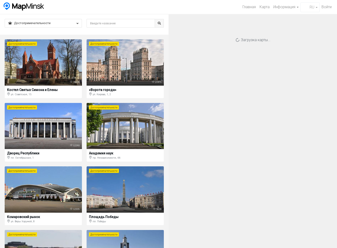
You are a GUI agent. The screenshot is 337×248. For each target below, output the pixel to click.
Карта (265, 7)
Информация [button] (286, 7)
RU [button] (310, 7)
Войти (327, 7)
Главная (249, 7)
